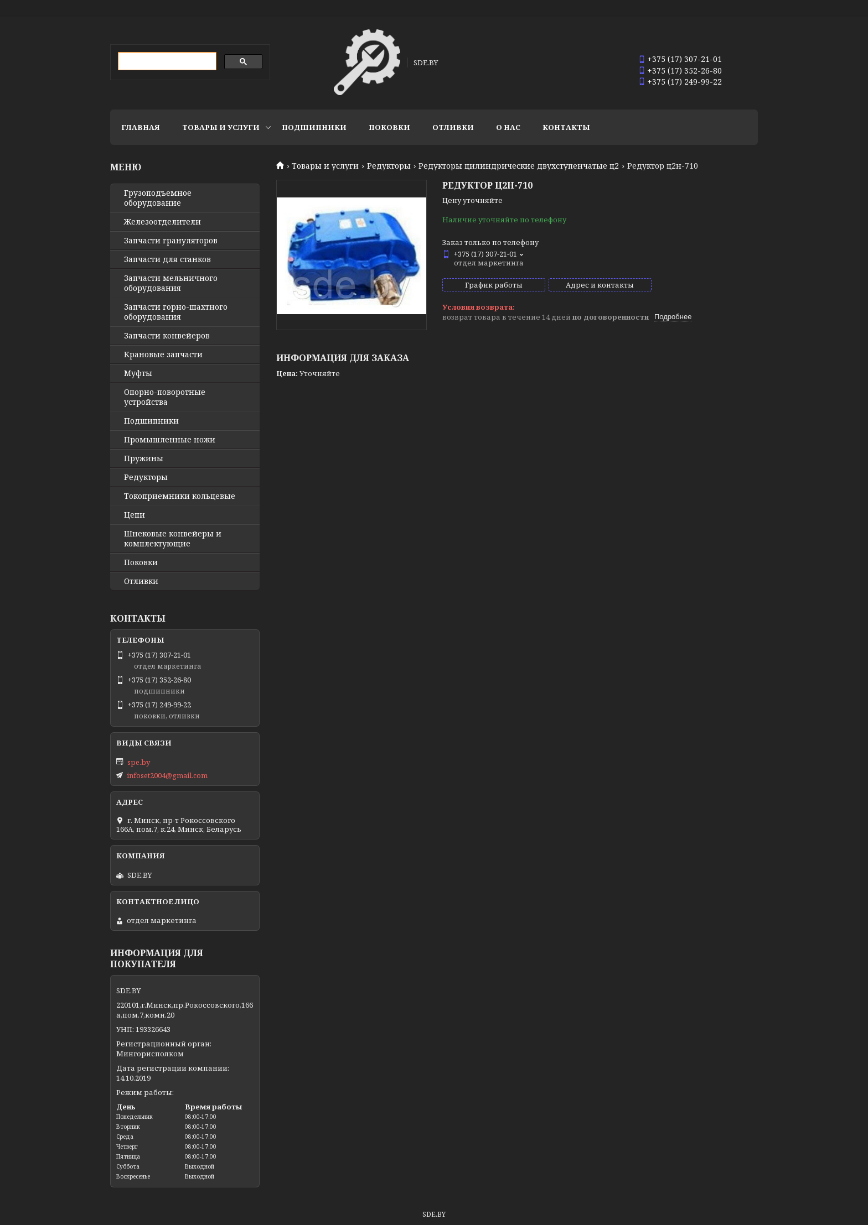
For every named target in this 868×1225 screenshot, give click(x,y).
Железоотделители (162, 222)
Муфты (138, 373)
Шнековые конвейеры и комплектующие (172, 539)
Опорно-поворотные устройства (164, 397)
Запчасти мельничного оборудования (171, 283)
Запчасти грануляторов (171, 241)
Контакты (566, 127)
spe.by (138, 762)
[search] (166, 61)
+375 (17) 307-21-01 (684, 59)
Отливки (453, 127)
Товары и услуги (221, 127)
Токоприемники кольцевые (179, 496)
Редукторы (389, 165)
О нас (508, 127)
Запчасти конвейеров (167, 336)
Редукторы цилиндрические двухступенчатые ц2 (518, 165)
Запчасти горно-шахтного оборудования (176, 312)
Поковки (389, 127)
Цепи (134, 515)
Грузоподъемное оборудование (158, 198)
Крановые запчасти (163, 354)
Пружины (143, 458)
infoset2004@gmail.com (167, 775)
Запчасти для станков (167, 259)
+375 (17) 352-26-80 (684, 70)
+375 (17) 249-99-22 (684, 81)
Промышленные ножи (169, 440)
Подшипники (314, 127)
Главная (140, 127)
